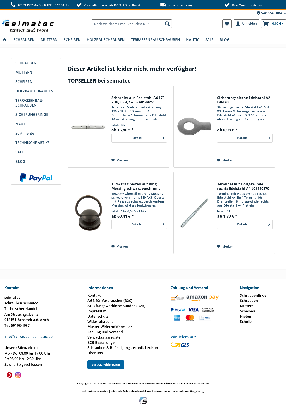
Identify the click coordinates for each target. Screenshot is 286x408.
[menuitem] (132, 23)
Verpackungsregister (104, 337)
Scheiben (247, 311)
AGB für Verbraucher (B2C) (109, 300)
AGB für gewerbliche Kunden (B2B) (116, 305)
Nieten (245, 316)
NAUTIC (22, 124)
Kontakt (94, 295)
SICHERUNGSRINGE (31, 114)
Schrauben (249, 300)
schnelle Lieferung (175, 5)
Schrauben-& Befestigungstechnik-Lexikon (122, 347)
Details (147, 137)
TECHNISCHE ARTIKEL (33, 142)
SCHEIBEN (24, 81)
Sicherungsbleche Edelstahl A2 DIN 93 (243, 100)
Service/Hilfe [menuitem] (270, 13)
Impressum (96, 311)
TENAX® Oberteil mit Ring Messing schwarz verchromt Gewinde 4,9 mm (135, 186)
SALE (19, 152)
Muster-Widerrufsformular (109, 326)
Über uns (95, 352)
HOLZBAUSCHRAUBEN (34, 91)
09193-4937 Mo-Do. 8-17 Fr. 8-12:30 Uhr (40, 5)
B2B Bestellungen (102, 342)
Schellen (247, 321)
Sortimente (24, 133)
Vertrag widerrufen (105, 364)
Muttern (247, 305)
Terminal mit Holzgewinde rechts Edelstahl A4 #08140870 (243, 186)
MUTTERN (23, 72)
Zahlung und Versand (105, 332)
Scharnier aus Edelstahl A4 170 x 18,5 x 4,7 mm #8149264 (137, 100)
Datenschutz (97, 316)
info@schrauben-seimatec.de (28, 336)
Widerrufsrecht (100, 321)
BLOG (20, 161)
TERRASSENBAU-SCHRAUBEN (29, 103)
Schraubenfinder (254, 295)
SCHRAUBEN (26, 63)
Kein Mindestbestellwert (244, 5)
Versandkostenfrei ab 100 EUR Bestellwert (107, 5)
